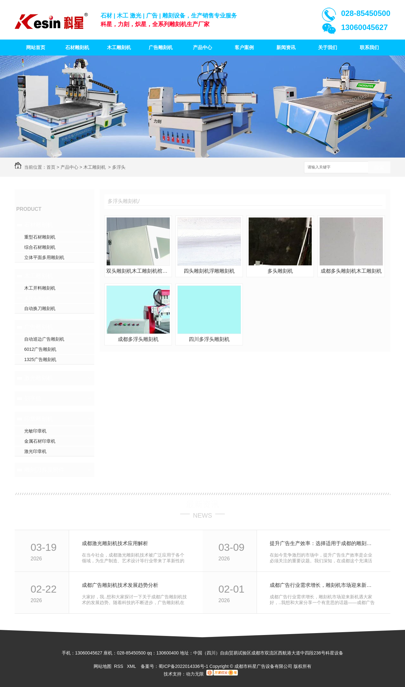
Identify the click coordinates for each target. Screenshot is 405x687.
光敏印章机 (35, 430)
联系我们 (369, 47)
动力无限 (195, 673)
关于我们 (327, 47)
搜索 (379, 167)
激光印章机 (35, 451)
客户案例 (244, 47)
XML (132, 666)
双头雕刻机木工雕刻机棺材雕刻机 (138, 271)
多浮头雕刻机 (37, 298)
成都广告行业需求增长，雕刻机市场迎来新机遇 (323, 585)
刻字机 (32, 398)
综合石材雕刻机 (39, 247)
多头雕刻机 (280, 271)
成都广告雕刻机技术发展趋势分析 (120, 585)
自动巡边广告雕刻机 (44, 339)
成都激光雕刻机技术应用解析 (115, 543)
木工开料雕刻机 (39, 288)
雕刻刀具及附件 (44, 470)
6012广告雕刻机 (40, 349)
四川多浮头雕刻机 (209, 339)
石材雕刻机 (77, 47)
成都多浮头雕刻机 (138, 339)
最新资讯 (202, 504)
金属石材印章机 (39, 441)
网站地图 (102, 666)
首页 (50, 167)
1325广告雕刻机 (40, 359)
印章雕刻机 (38, 419)
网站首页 (35, 47)
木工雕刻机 (119, 47)
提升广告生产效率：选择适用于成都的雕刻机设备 (323, 543)
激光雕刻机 (38, 378)
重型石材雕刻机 (39, 237)
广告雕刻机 (161, 47)
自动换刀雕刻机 (39, 308)
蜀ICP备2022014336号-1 (183, 666)
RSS (119, 666)
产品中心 (202, 47)
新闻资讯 (285, 47)
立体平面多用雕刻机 (44, 257)
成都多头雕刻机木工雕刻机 (351, 271)
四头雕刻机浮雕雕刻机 (209, 271)
